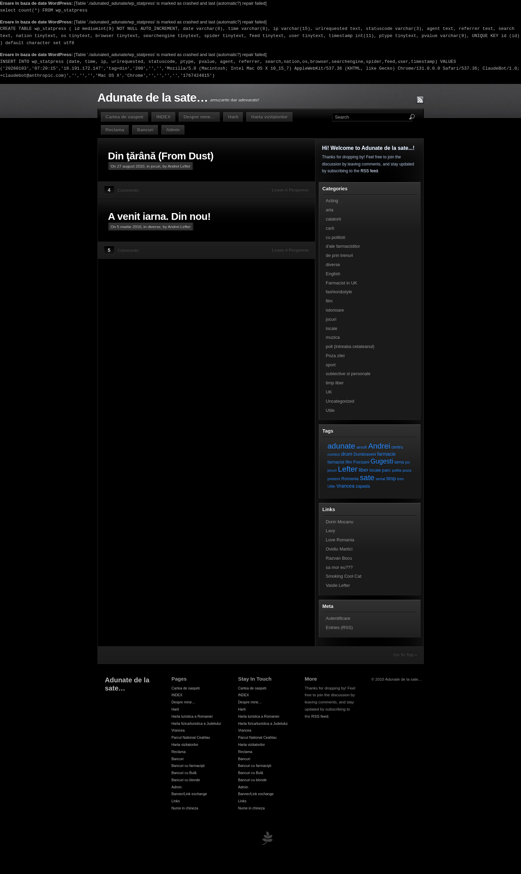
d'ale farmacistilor (343, 246)
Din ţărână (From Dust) (161, 155)
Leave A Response (290, 189)
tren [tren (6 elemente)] (400, 479)
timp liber (335, 382)
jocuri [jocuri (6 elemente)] (332, 470)
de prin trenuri (339, 255)
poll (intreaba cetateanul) (350, 346)
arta (329, 209)
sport (331, 364)
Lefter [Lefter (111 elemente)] (348, 469)
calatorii (333, 219)
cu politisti (335, 237)
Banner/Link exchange (189, 794)
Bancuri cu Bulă (184, 773)
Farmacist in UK (341, 282)
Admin (172, 129)
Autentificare (338, 618)
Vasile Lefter (338, 585)
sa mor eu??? (339, 567)
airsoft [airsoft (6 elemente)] (362, 447)
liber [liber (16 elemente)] (363, 470)
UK (329, 392)
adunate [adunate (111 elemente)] (341, 446)
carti (330, 228)
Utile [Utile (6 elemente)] (331, 486)
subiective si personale (348, 373)
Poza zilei (335, 355)
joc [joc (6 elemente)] (407, 462)
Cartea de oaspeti (124, 116)
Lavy (330, 530)
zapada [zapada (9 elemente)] (363, 486)
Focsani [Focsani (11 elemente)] (361, 462)
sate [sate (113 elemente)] (367, 477)
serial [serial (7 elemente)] (380, 478)
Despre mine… (199, 116)
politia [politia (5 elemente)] (396, 470)
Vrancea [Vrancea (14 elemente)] (345, 486)
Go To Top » (405, 654)
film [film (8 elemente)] (349, 462)
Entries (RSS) (339, 627)
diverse (154, 226)
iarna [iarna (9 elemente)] (399, 462)
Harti (233, 116)
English (333, 273)
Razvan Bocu (339, 558)
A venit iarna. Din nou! (159, 216)
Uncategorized (340, 401)
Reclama (115, 129)
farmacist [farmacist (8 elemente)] (336, 462)
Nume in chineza (185, 808)
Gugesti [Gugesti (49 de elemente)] (381, 461)
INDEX (163, 116)
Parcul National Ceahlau (191, 737)
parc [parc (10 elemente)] (386, 470)
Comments (128, 190)
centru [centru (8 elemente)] (397, 447)
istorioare (335, 310)
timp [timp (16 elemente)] (391, 478)
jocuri (155, 166)
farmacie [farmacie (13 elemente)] (386, 454)
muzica (333, 337)
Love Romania (340, 539)
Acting (332, 200)
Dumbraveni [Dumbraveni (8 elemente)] (364, 454)
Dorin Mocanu (339, 521)
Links (176, 801)
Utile (330, 410)
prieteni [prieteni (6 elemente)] (334, 479)
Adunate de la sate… (153, 97)
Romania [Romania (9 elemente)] (350, 478)
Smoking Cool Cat (344, 576)
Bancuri (145, 129)
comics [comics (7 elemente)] (334, 454)
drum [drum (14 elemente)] (346, 454)
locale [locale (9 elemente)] (375, 470)
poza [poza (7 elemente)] (407, 470)
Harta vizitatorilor (269, 116)
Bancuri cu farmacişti (188, 766)
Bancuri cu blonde (186, 780)
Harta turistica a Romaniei (192, 716)
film (329, 300)
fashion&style (339, 291)
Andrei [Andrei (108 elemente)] (379, 446)
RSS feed (369, 171)
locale (331, 328)
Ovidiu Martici (339, 549)
